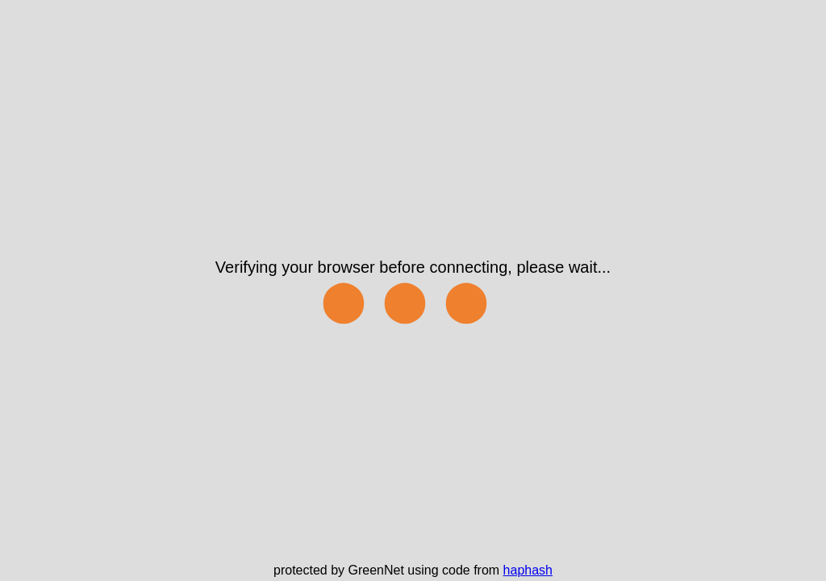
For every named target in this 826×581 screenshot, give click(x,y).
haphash (528, 570)
